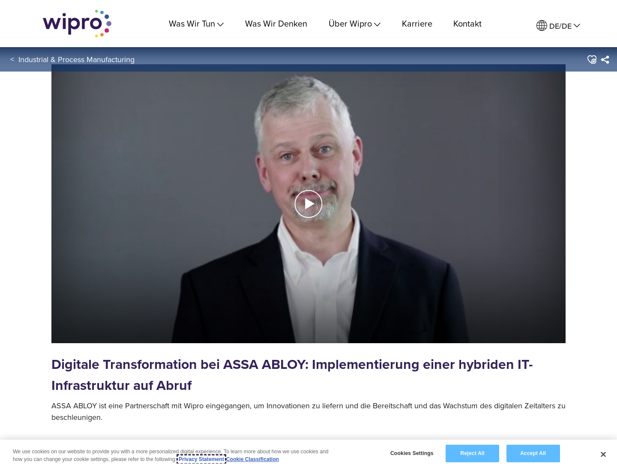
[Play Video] (308, 203)
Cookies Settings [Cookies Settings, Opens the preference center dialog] (412, 454)
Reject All (473, 454)
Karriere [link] (417, 23)
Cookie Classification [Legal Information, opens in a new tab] (252, 460)
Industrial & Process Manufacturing (76, 59)
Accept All (533, 454)
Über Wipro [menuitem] (354, 23)
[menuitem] (558, 26)
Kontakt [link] (467, 23)
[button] (591, 59)
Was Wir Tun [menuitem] (196, 23)
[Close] (603, 454)
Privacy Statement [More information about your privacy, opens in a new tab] (201, 460)
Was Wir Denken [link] (276, 23)
